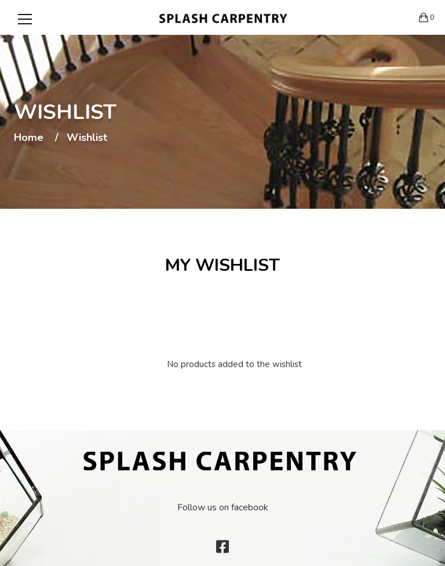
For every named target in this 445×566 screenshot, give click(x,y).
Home (28, 138)
